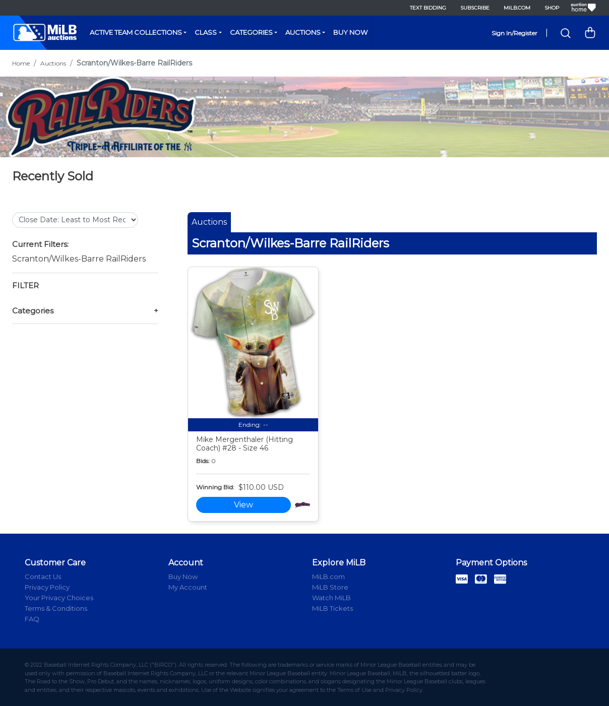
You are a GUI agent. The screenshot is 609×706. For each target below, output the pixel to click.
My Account (187, 587)
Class (206, 32)
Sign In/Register (514, 33)
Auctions (303, 32)
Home (21, 63)
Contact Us (43, 576)
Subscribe (475, 8)
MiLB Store (330, 587)
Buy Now (350, 32)
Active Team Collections (136, 32)
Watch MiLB (331, 598)
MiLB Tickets (332, 608)
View (243, 504)
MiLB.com (517, 8)
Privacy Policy (47, 587)
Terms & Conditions (56, 608)
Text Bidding (428, 8)
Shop (551, 8)
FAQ (32, 619)
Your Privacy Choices (59, 598)
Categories (251, 32)
